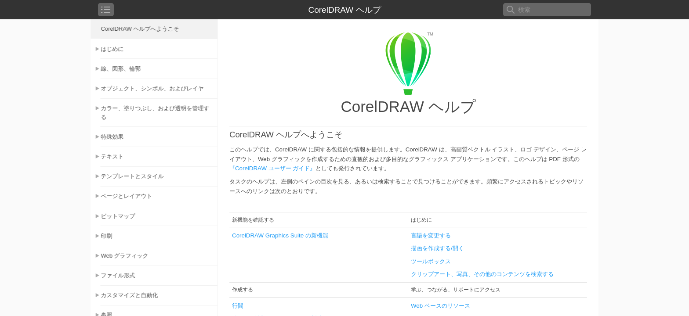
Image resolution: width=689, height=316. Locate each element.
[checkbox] (106, 9)
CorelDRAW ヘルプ (344, 9)
